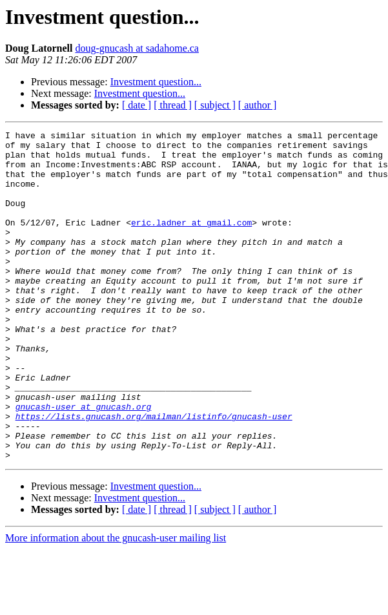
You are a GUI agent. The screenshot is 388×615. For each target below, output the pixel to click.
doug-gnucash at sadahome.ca (136, 48)
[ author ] (257, 104)
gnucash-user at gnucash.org (83, 462)
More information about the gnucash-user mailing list (115, 603)
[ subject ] (215, 104)
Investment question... (155, 81)
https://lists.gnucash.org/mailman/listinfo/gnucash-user (153, 474)
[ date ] (136, 104)
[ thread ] (173, 104)
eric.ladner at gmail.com (191, 241)
